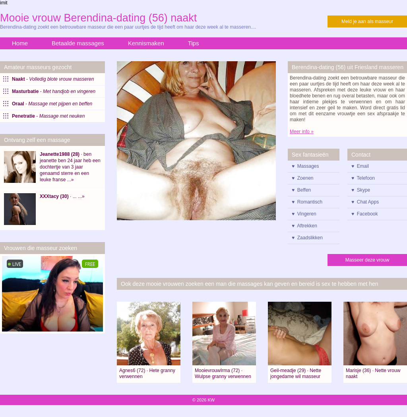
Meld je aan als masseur (367, 21)
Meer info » (302, 131)
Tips (193, 43)
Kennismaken (146, 43)
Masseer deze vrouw (367, 260)
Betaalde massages (78, 43)
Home (20, 43)
